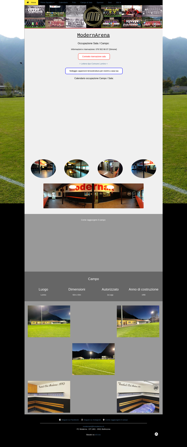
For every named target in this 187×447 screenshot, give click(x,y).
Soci (110, 2)
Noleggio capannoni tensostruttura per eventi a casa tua (93, 71)
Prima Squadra (47, 2)
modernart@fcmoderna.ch (93, 426)
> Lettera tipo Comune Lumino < (93, 64)
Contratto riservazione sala (94, 56)
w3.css (98, 435)
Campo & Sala (86, 2)
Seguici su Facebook (70, 420)
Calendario (63, 2)
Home (31, 2)
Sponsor (100, 2)
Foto (74, 2)
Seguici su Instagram (92, 420)
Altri (118, 2)
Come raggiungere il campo (116, 420)
